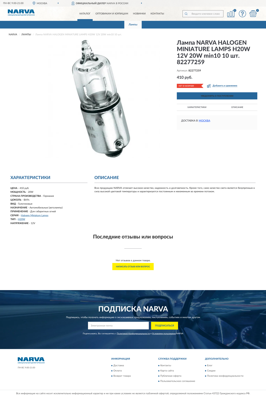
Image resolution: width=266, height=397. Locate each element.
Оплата (117, 371)
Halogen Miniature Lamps (34, 215)
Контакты (157, 14)
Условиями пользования (164, 334)
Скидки (211, 371)
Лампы (133, 24)
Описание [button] (237, 107)
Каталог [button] (85, 14)
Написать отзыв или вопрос (133, 267)
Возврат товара (122, 376)
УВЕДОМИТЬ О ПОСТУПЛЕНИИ (217, 96)
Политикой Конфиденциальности (133, 334)
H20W (21, 219)
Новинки (139, 14)
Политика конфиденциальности (225, 376)
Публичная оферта (170, 376)
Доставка (118, 365)
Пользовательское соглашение (177, 381)
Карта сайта (167, 371)
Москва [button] (204, 120)
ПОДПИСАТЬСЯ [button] (164, 326)
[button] (242, 13)
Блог (209, 365)
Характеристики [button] (196, 107)
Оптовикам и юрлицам (111, 14)
